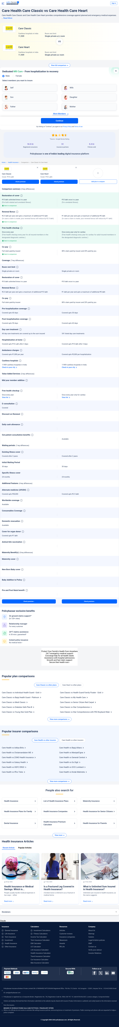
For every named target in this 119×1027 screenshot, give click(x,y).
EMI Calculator (36, 943)
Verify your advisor (95, 950)
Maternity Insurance (91, 801)
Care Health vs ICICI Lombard (71, 767)
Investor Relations (94, 953)
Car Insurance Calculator (39, 960)
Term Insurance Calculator (40, 940)
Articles (62, 930)
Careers (91, 937)
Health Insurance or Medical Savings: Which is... (18, 888)
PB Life (62, 947)
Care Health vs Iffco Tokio (12, 772)
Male (8, 76)
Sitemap (91, 934)
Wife (71, 88)
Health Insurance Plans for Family (18, 811)
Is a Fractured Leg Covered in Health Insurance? (59, 888)
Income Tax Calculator (39, 937)
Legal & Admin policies (96, 940)
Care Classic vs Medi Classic (14, 702)
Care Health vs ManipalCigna (71, 752)
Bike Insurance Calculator (40, 963)
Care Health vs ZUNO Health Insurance (18, 757)
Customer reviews (66, 934)
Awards (62, 943)
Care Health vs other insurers (45, 740)
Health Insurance (13, 162)
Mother (73, 107)
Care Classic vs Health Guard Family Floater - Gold (80, 692)
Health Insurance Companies (56, 811)
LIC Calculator (36, 947)
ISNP (90, 943)
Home (3, 162)
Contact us (92, 947)
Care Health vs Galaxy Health (14, 762)
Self (11, 88)
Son (11, 97)
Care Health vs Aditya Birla (13, 748)
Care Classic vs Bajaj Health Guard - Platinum (20, 697)
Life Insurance (10, 934)
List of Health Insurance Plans (56, 801)
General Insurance (11, 930)
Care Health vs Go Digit (68, 762)
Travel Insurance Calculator (40, 956)
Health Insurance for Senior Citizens (98, 811)
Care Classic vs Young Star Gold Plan (17, 712)
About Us (91, 930)
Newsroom (63, 940)
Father (12, 107)
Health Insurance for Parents (95, 823)
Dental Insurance (11, 823)
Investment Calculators (42, 930)
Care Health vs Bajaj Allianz (70, 748)
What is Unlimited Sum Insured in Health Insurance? (99, 888)
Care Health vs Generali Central (72, 757)
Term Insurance (10, 937)
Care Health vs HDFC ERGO (13, 767)
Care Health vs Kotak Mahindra (72, 772)
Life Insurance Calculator (40, 950)
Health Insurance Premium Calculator (55, 823)
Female (19, 76)
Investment (9, 940)
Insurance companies (67, 937)
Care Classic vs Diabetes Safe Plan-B (17, 707)
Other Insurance (10, 947)
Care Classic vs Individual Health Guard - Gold (20, 692)
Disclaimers (6, 912)
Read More (7, 18)
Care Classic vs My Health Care (73, 697)
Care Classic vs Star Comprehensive (75, 707)
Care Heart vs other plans (71, 685)
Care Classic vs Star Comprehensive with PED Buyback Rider (85, 712)
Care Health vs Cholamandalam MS (16, 752)
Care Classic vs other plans (46, 685)
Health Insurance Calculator (41, 953)
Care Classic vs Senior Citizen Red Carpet (77, 702)
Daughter (73, 97)
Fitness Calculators (41, 934)
